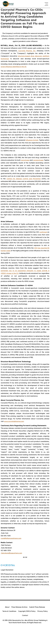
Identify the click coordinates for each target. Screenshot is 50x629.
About (7, 607)
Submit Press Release (37, 607)
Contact (25, 615)
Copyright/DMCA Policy (26, 611)
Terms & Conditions (9, 611)
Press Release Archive (19, 607)
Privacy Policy (42, 611)
